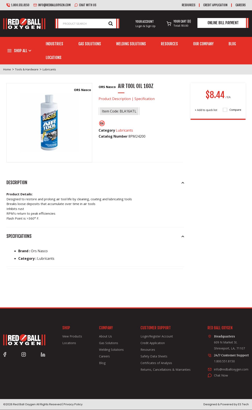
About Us (105, 336)
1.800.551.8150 (17, 5)
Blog (232, 43)
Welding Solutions (131, 43)
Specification (144, 98)
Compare (232, 110)
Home (7, 69)
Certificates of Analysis (156, 363)
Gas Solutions (89, 43)
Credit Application (215, 5)
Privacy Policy (73, 404)
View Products (72, 336)
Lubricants (49, 69)
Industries (54, 43)
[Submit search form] (110, 23)
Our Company (203, 43)
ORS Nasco (82, 90)
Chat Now (221, 375)
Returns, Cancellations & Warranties (166, 369)
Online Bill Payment (223, 22)
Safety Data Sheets (154, 356)
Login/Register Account (157, 336)
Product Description (115, 98)
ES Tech (243, 404)
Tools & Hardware (26, 69)
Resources (188, 5)
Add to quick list (206, 110)
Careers (240, 5)
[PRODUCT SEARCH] (87, 23)
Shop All (20, 50)
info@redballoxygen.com (52, 5)
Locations (53, 57)
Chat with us (85, 5)
